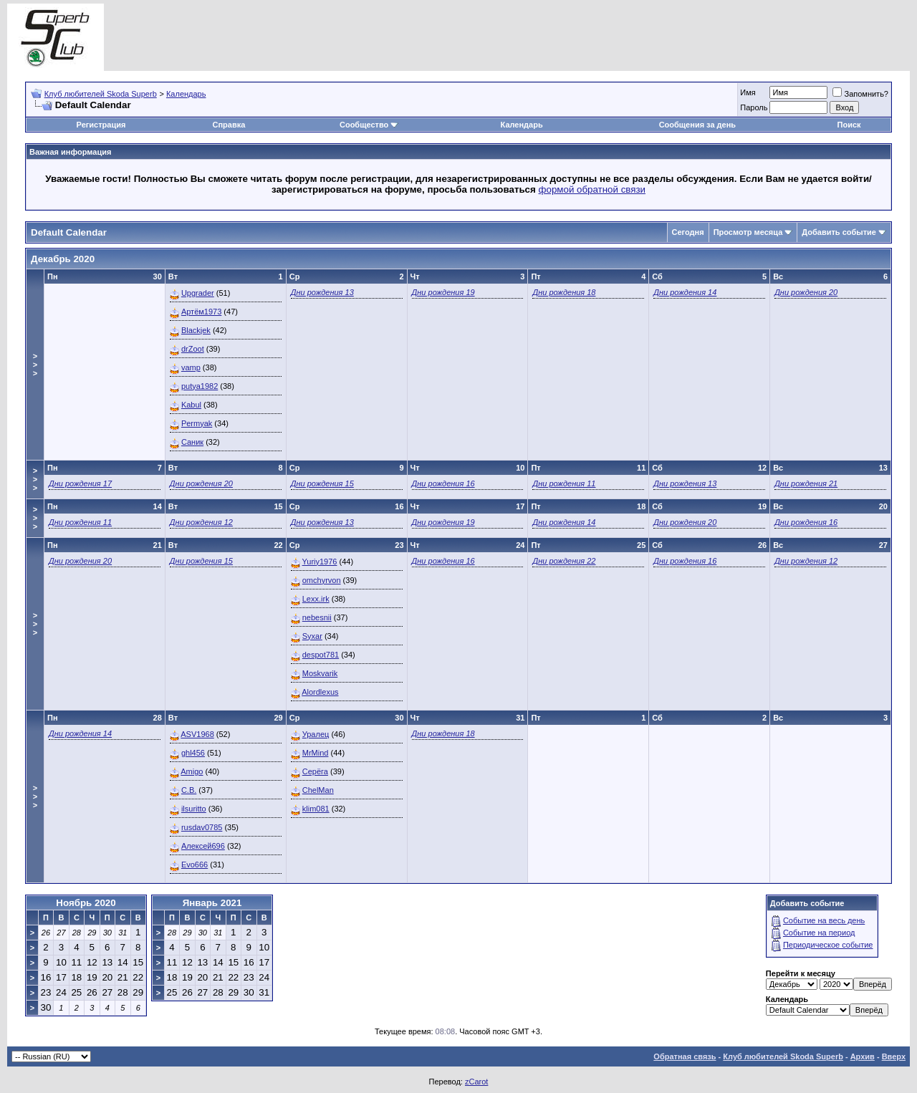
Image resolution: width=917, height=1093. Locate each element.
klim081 (316, 808)
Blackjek (196, 330)
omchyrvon (321, 580)
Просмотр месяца (748, 232)
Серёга (315, 771)
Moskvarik (320, 673)
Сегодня (688, 232)
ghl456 (193, 752)
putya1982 (199, 386)
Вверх (894, 1056)
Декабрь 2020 (63, 259)
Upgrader (197, 293)
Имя (747, 92)
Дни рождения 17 (80, 483)
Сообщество (369, 124)
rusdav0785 (202, 827)
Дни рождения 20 (805, 292)
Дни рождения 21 (805, 483)
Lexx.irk (316, 598)
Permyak (196, 423)
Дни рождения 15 (322, 483)
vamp (191, 367)
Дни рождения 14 (684, 292)
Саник (192, 442)
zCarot (476, 1081)
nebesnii (317, 617)
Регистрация (101, 124)
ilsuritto (193, 808)
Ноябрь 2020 (85, 902)
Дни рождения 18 (563, 292)
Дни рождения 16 (443, 483)
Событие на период (819, 932)
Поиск (849, 124)
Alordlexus (320, 692)
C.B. (188, 790)
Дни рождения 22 (563, 561)
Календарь (186, 94)
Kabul (191, 404)
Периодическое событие (828, 944)
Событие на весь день (824, 920)
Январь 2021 (212, 902)
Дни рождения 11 (563, 483)
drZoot (192, 349)
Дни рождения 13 (322, 292)
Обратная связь (684, 1056)
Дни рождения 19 (443, 292)
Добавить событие (839, 232)
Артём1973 (201, 311)
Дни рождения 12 (201, 522)
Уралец (316, 734)
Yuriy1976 (319, 561)
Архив (862, 1056)
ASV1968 (197, 734)
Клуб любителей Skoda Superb (100, 94)
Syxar (312, 636)
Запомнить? (860, 94)
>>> (35, 364)
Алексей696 (203, 846)
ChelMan (318, 790)
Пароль (753, 107)
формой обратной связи (592, 189)
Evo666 (194, 864)
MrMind (315, 752)
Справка (228, 124)
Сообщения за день (697, 124)
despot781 (320, 654)
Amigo (192, 771)
